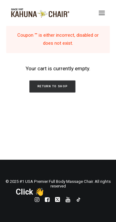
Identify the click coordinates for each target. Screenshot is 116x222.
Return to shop (52, 86)
